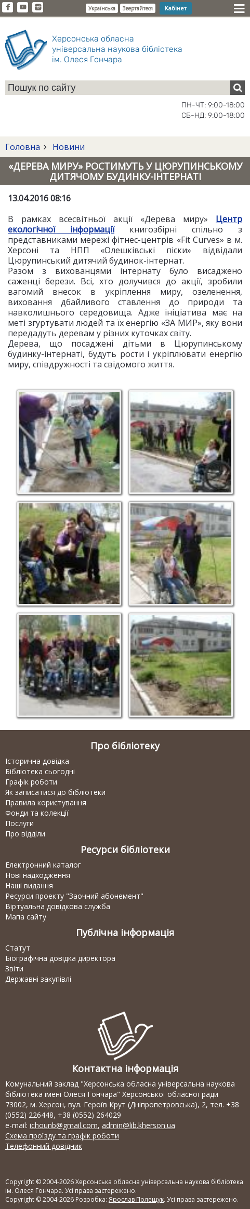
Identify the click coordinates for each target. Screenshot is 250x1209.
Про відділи (25, 834)
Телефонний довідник (43, 1146)
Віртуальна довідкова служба (57, 906)
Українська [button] (101, 8)
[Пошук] (237, 87)
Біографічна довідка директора (60, 958)
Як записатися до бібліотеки (55, 792)
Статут (17, 948)
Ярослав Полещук (136, 1199)
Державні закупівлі (38, 979)
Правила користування (45, 802)
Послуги (19, 823)
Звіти (14, 968)
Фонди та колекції (37, 813)
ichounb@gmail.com (64, 1125)
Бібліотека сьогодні (40, 771)
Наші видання (29, 885)
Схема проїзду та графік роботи (62, 1136)
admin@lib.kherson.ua (138, 1125)
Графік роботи (31, 782)
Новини (67, 147)
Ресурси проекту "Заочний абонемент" (74, 896)
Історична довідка (37, 761)
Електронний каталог (43, 865)
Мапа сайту (25, 917)
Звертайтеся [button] (138, 8)
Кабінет (176, 8)
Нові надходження (37, 875)
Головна (22, 147)
